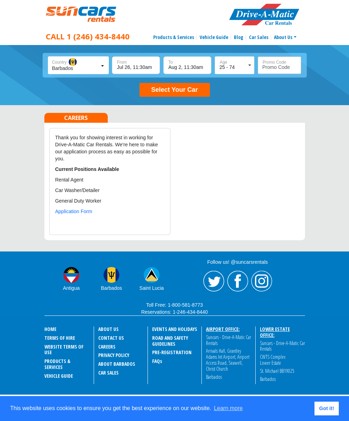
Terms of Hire (59, 337)
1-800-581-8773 (185, 305)
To (170, 62)
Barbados (111, 288)
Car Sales (258, 37)
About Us (283, 37)
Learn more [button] (228, 408)
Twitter (213, 281)
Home (50, 329)
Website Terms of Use (63, 349)
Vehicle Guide (214, 37)
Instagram (261, 281)
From (122, 62)
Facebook (237, 281)
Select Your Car (174, 89)
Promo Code (274, 62)
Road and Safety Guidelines (170, 340)
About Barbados (116, 364)
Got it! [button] (326, 408)
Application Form (73, 211)
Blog (238, 37)
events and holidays (174, 329)
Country (59, 62)
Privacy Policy (113, 355)
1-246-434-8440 (190, 312)
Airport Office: (223, 329)
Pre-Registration (172, 352)
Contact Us (111, 337)
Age (223, 62)
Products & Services (173, 37)
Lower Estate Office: (275, 332)
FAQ (157, 361)
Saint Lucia (151, 288)
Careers (107, 346)
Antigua (71, 288)
